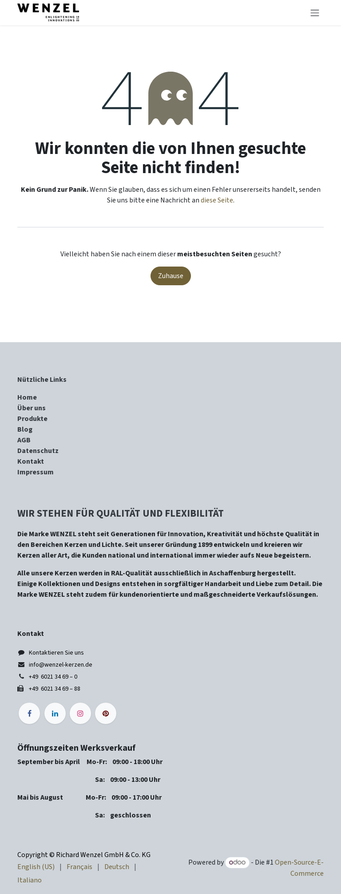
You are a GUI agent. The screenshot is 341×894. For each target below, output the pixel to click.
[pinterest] (105, 713)
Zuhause (170, 276)
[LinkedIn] (55, 713)
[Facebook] (29, 713)
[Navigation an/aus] (315, 13)
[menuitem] (36, 867)
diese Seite (217, 200)
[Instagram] (80, 713)
